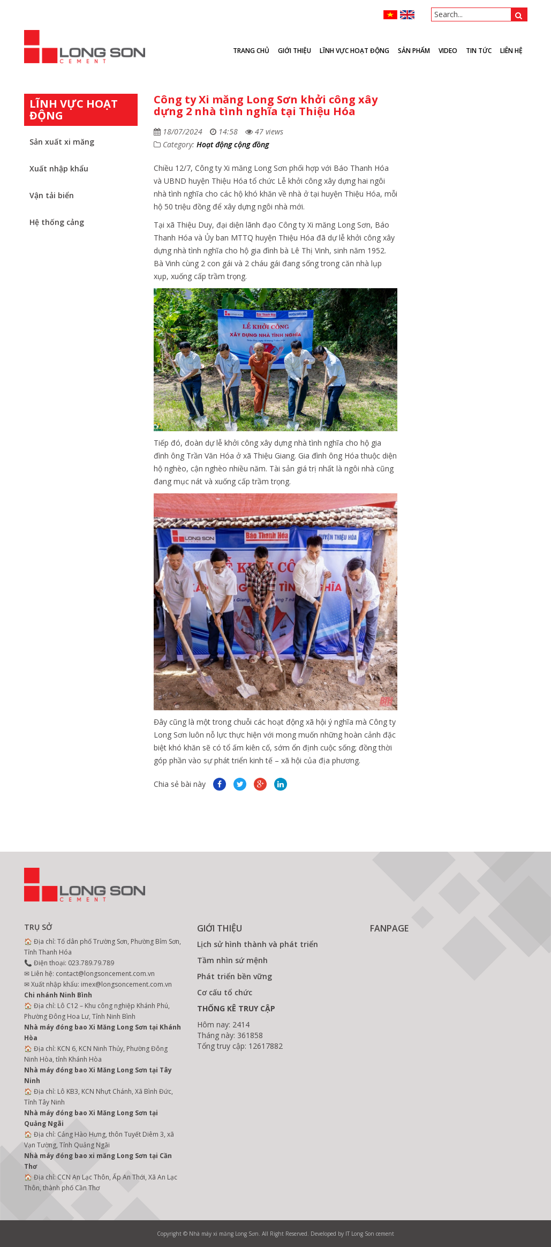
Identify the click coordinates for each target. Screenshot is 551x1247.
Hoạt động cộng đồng (233, 144)
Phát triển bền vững (234, 976)
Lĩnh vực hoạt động (354, 50)
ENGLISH (407, 14)
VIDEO (448, 50)
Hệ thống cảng (56, 222)
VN (390, 14)
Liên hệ (511, 50)
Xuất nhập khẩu (58, 168)
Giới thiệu (294, 50)
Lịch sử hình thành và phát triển (257, 944)
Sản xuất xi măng (61, 142)
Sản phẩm (414, 50)
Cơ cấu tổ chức (224, 992)
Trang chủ (251, 50)
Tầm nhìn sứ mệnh (232, 960)
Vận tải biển (51, 195)
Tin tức (479, 50)
